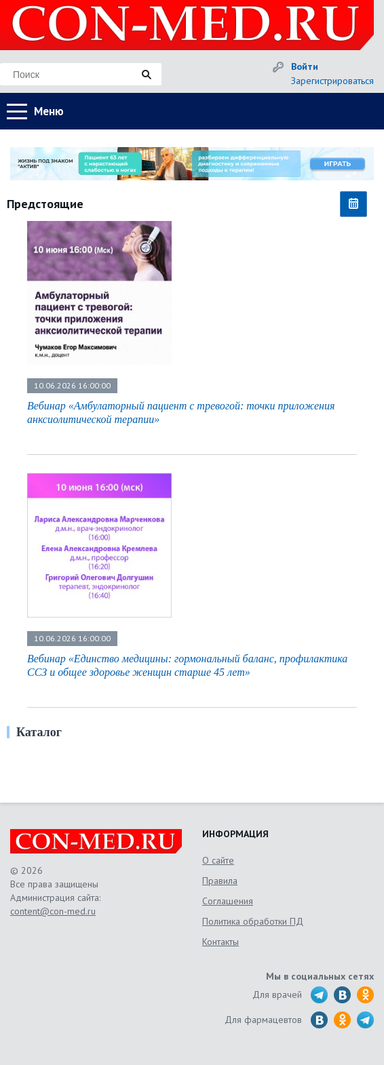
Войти (304, 66)
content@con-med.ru (53, 911)
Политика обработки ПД (252, 921)
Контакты (220, 942)
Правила (219, 881)
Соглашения (227, 901)
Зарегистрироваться (332, 81)
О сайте (218, 860)
